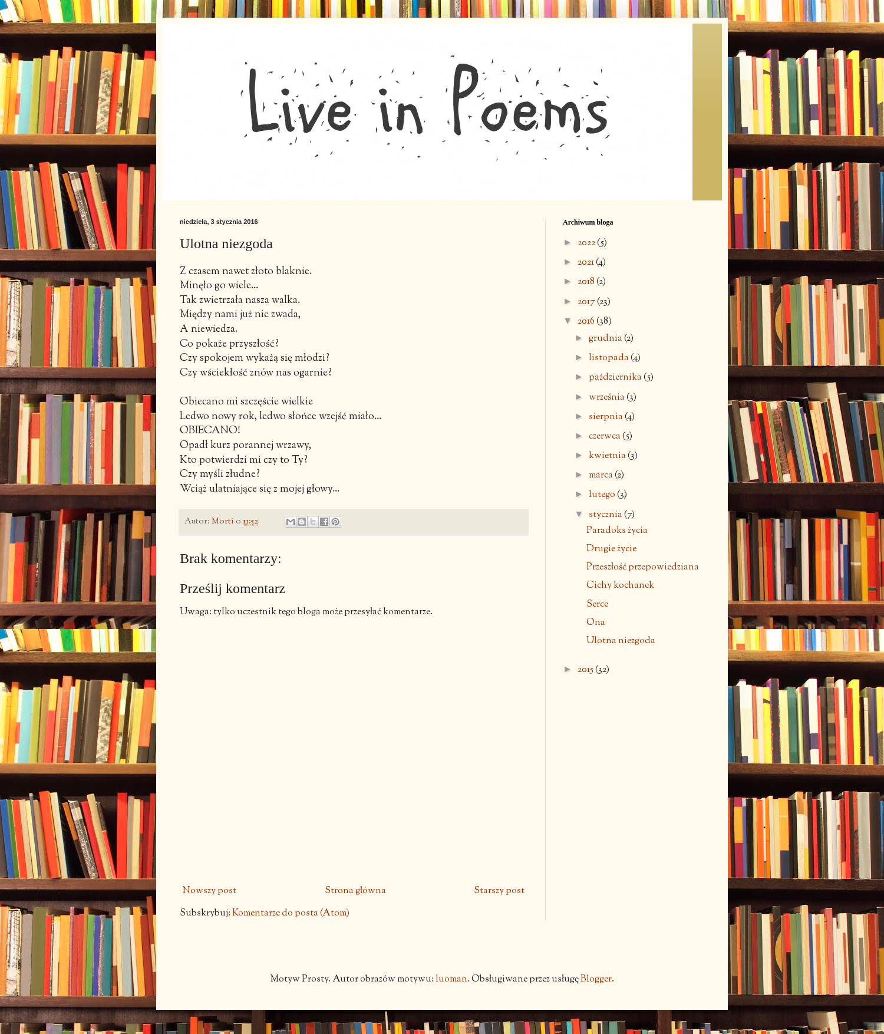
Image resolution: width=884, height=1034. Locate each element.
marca (602, 475)
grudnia (606, 338)
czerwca (605, 436)
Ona (595, 623)
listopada (610, 358)
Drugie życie (611, 549)
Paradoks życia (617, 531)
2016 (587, 321)
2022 (587, 243)
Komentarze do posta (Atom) (290, 913)
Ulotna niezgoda (620, 641)
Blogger (596, 979)
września (607, 397)
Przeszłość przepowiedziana (642, 567)
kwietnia (608, 456)
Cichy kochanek (620, 585)
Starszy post (499, 891)
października (616, 377)
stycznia (606, 515)
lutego (603, 495)
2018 (587, 282)
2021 (587, 262)
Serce (597, 604)
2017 (587, 302)
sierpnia (607, 417)
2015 (586, 670)
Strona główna (355, 891)
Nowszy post (209, 891)
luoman (451, 979)
